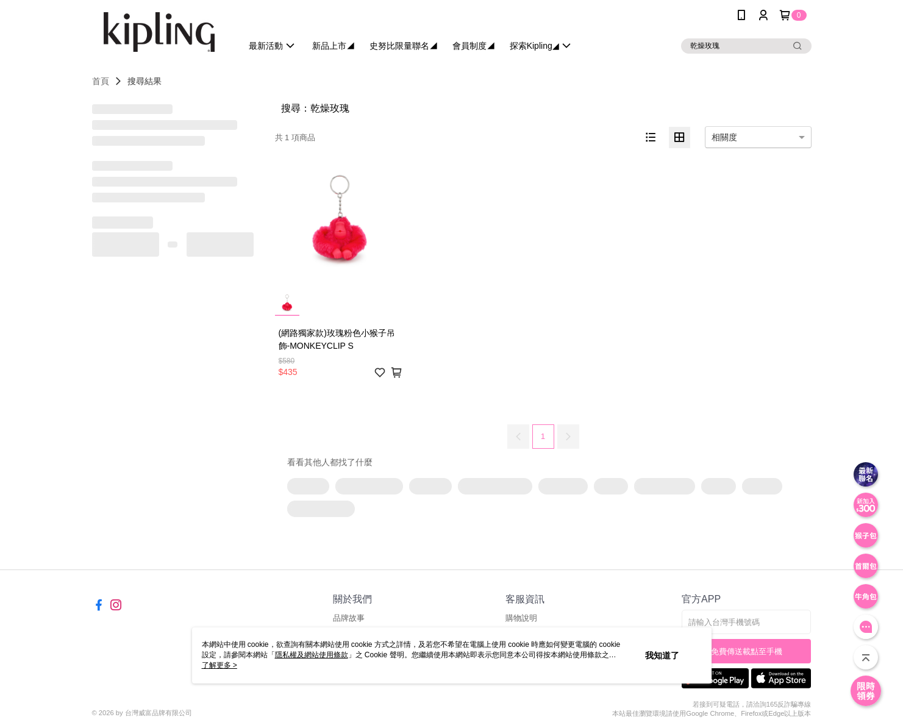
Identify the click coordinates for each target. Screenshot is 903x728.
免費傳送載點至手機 (746, 651)
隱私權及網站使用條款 (311, 655)
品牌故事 (349, 618)
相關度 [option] (724, 137)
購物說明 (521, 618)
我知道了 (662, 655)
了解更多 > (219, 665)
